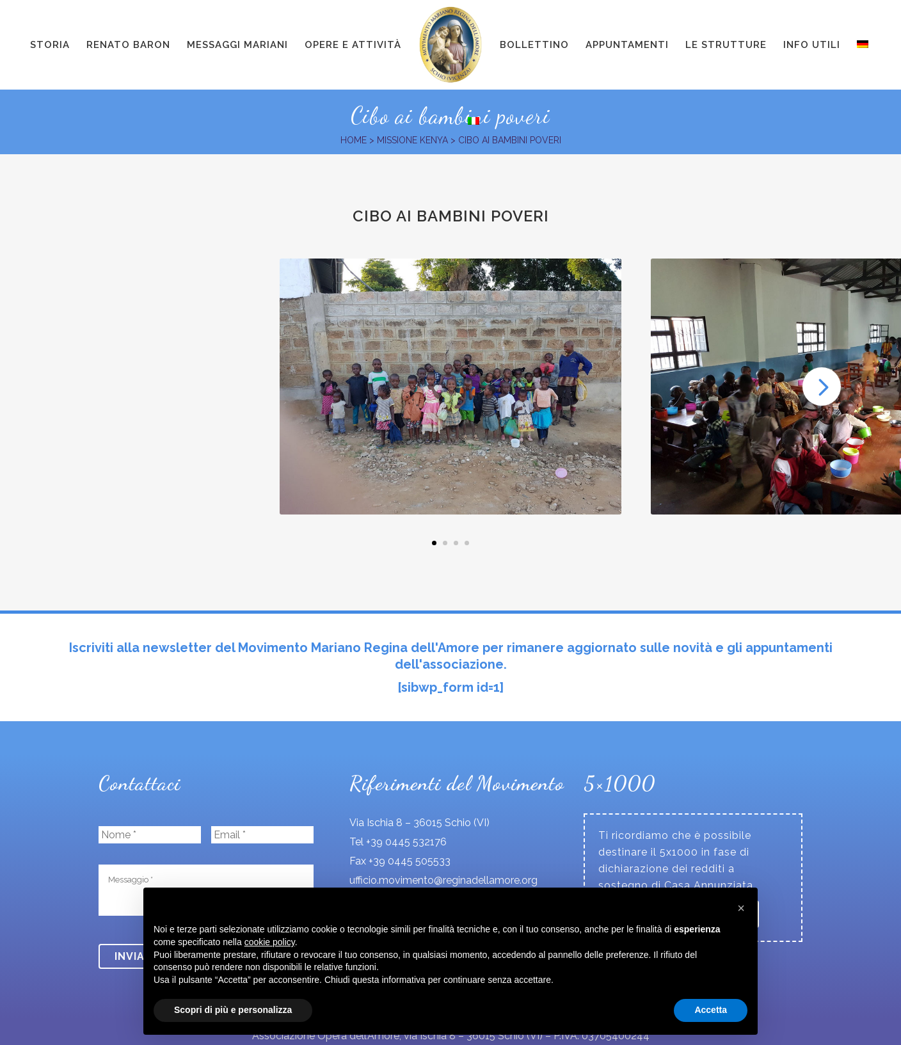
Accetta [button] (710, 1010)
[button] (741, 908)
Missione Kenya (412, 140)
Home (353, 140)
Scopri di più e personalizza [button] (233, 1010)
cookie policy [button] (269, 942)
